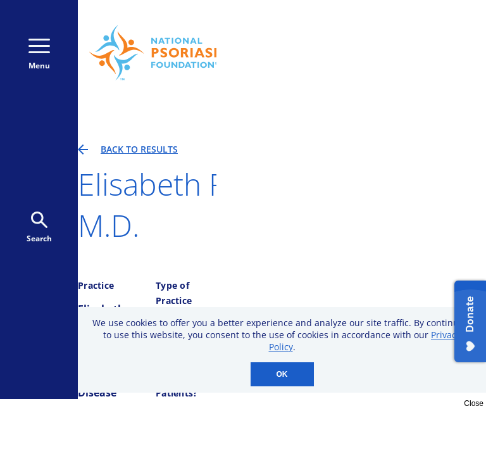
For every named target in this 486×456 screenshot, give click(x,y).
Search (39, 228)
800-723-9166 (419, 30)
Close (473, 403)
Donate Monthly (325, 56)
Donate (422, 56)
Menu (39, 55)
